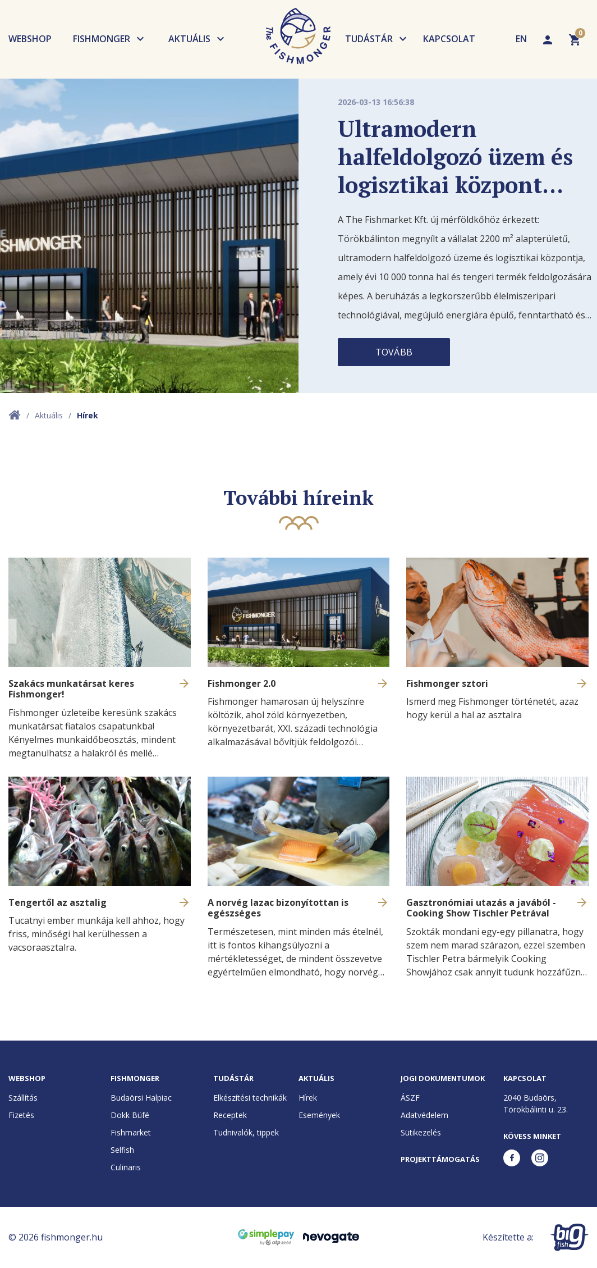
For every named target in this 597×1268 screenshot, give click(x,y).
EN (521, 39)
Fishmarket (131, 1132)
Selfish (122, 1149)
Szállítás (23, 1097)
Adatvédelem (424, 1115)
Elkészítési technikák (250, 1097)
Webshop (30, 39)
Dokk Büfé (130, 1115)
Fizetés (21, 1115)
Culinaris (126, 1167)
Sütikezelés (421, 1132)
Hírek (307, 1097)
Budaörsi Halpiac (141, 1097)
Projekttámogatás (440, 1159)
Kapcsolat (449, 39)
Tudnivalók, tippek (246, 1132)
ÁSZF (410, 1097)
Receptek (230, 1115)
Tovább (393, 352)
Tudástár (369, 39)
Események (319, 1115)
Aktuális (189, 39)
